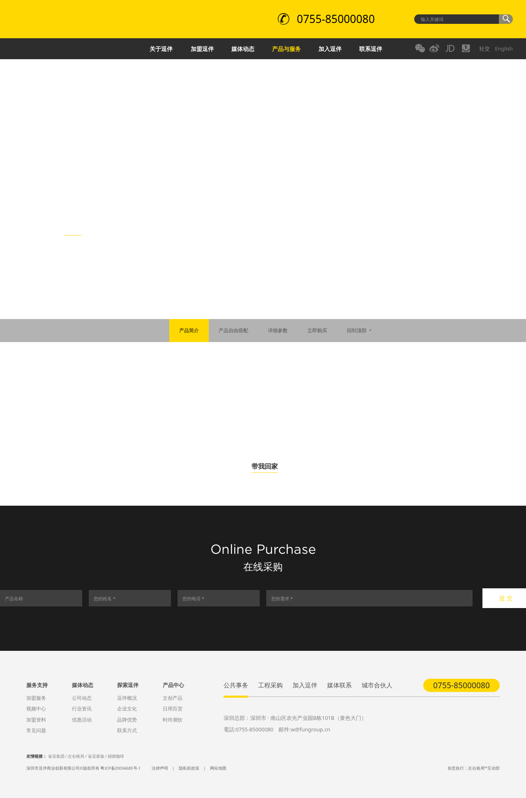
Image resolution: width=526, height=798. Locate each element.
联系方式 (127, 730)
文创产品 (172, 697)
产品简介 (189, 330)
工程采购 (270, 685)
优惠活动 (82, 719)
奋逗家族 (96, 756)
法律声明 (160, 768)
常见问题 (36, 730)
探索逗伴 (127, 685)
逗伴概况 (127, 697)
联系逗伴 (370, 49)
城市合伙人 (377, 685)
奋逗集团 (56, 756)
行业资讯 (82, 708)
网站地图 (218, 768)
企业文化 (127, 708)
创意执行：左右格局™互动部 (474, 768)
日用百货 (172, 708)
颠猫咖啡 (116, 756)
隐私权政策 (189, 768)
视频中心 (36, 708)
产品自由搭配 (233, 330)
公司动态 (82, 697)
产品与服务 (286, 49)
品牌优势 (127, 719)
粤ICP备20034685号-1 (120, 768)
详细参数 (278, 330)
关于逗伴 (161, 49)
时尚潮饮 (172, 719)
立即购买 (317, 330)
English (504, 48)
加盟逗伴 (202, 49)
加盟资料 (36, 719)
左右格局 (76, 756)
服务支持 (37, 685)
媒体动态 (242, 49)
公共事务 (236, 685)
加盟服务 (36, 697)
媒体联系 (339, 685)
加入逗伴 (329, 49)
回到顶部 (360, 330)
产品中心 (173, 685)
